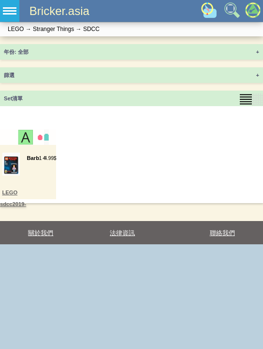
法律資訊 (122, 233)
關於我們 (40, 233)
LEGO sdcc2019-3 (13, 204)
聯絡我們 (222, 233)
